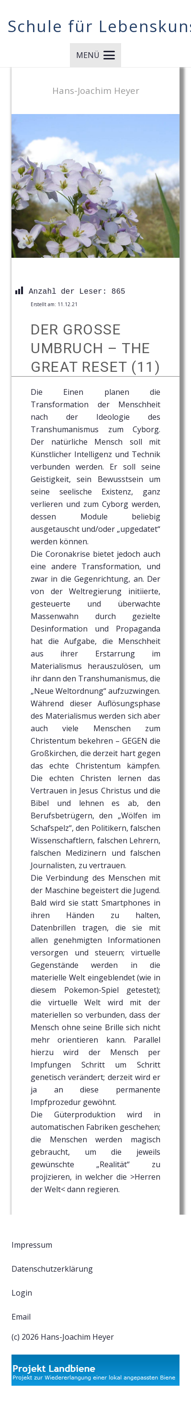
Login (21, 1292)
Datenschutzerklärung (52, 1269)
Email (21, 1316)
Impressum (31, 1245)
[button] (95, 55)
